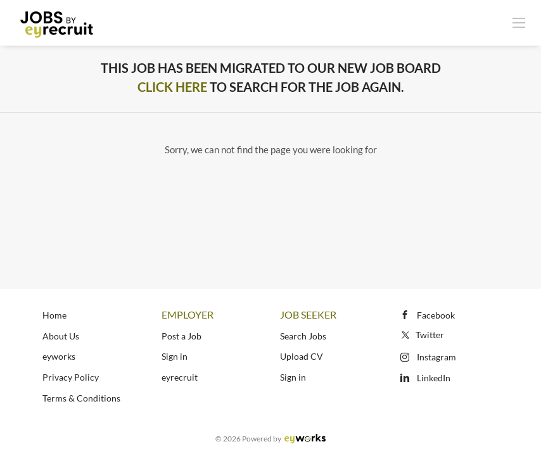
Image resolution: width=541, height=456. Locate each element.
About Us (60, 336)
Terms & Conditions (81, 398)
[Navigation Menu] (518, 22)
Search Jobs (303, 336)
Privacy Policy (70, 377)
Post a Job (181, 336)
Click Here (172, 86)
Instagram (436, 357)
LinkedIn (433, 377)
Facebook (436, 315)
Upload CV (301, 356)
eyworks (58, 356)
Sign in (175, 356)
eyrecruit (180, 377)
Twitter (421, 334)
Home (54, 315)
